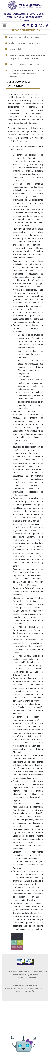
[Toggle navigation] (4, 25)
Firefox (32, 991)
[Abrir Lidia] (23, 1039)
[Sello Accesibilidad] (21, 960)
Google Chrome (22, 991)
